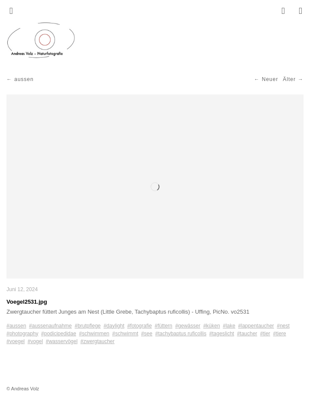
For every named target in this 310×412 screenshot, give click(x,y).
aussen (24, 79)
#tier (265, 334)
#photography (22, 334)
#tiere (279, 334)
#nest (283, 326)
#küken (211, 326)
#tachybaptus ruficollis (181, 334)
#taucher (247, 334)
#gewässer (187, 326)
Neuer (270, 79)
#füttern (163, 326)
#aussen (16, 326)
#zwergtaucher (98, 341)
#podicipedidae (58, 334)
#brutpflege (87, 326)
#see (146, 334)
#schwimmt (125, 334)
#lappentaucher (256, 326)
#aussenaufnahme (50, 326)
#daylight (113, 326)
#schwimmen (94, 334)
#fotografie (139, 326)
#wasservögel (62, 341)
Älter (289, 79)
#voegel (15, 341)
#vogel (35, 341)
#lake (229, 326)
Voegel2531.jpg (26, 301)
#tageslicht (221, 334)
